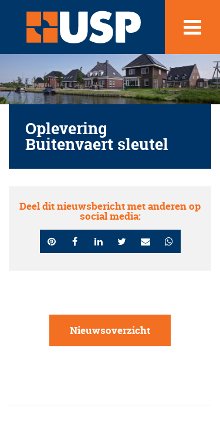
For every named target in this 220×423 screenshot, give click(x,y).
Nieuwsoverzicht (110, 330)
